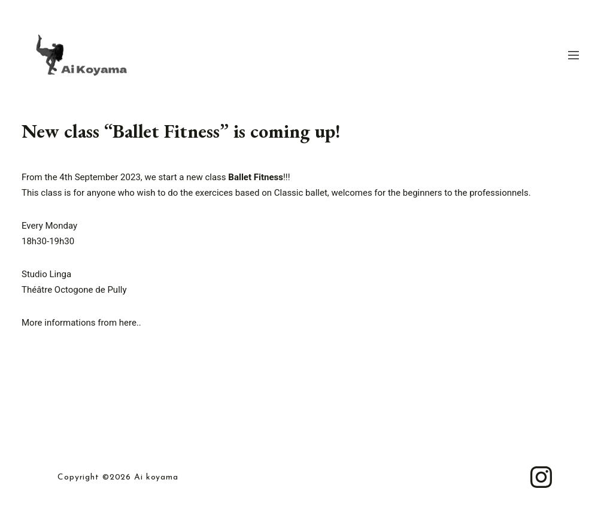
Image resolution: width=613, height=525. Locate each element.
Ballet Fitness (255, 177)
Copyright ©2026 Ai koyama (117, 478)
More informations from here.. (81, 322)
